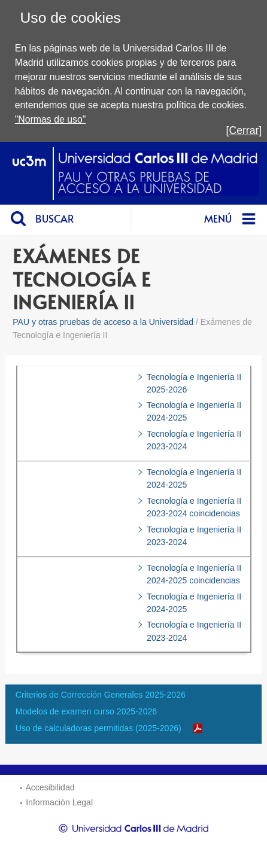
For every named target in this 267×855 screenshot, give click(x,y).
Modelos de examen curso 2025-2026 (86, 711)
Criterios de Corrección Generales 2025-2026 (101, 694)
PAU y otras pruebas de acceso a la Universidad (103, 322)
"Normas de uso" (50, 119)
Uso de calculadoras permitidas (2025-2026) (98, 728)
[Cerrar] (244, 130)
